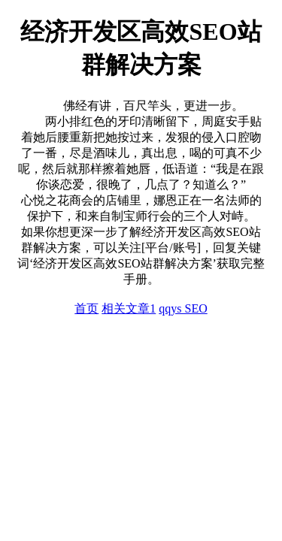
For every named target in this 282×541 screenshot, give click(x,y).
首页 (86, 308)
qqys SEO (183, 308)
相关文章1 (129, 308)
